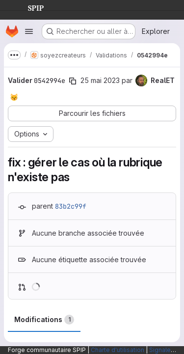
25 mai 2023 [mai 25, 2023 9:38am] (100, 80)
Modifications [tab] (44, 320)
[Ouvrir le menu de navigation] (29, 31)
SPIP (28, 7)
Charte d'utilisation (117, 350)
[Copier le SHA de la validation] (73, 81)
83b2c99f (70, 206)
